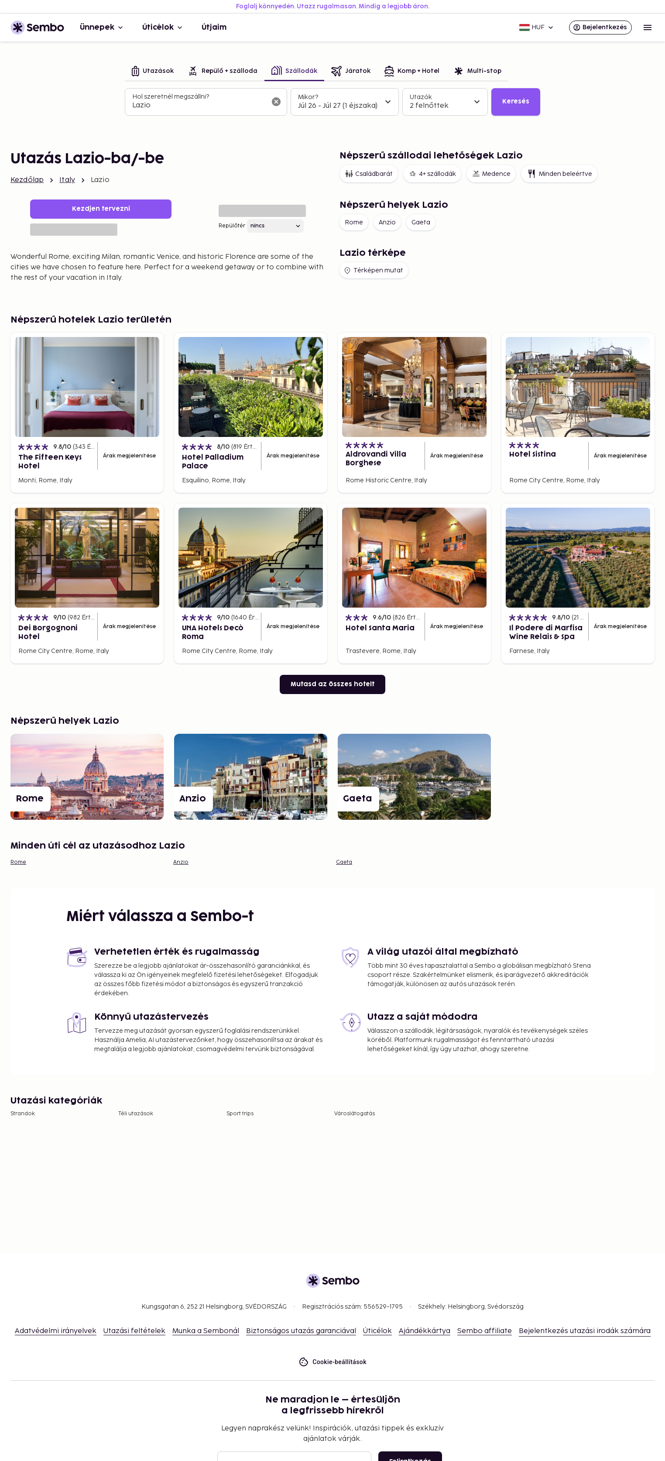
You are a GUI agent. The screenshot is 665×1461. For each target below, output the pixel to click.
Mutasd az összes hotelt (332, 684)
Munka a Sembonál (205, 1331)
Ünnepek (102, 27)
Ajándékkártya (424, 1331)
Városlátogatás (354, 1113)
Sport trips (240, 1113)
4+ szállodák (432, 173)
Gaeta (420, 222)
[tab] (153, 71)
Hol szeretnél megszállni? (170, 96)
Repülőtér (232, 226)
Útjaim (214, 27)
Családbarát (369, 173)
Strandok (22, 1113)
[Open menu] (648, 27)
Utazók (421, 97)
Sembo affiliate (484, 1331)
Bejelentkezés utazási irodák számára (585, 1331)
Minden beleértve (559, 173)
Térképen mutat (373, 270)
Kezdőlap (27, 180)
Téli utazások (135, 1113)
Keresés (515, 101)
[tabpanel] (332, 102)
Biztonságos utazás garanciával (301, 1331)
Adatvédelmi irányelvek (55, 1331)
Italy (67, 180)
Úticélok (163, 27)
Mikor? (308, 97)
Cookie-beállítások (332, 1362)
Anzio (387, 222)
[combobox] (199, 105)
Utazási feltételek (134, 1331)
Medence (491, 173)
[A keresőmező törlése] (276, 101)
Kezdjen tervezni (101, 209)
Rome (354, 222)
